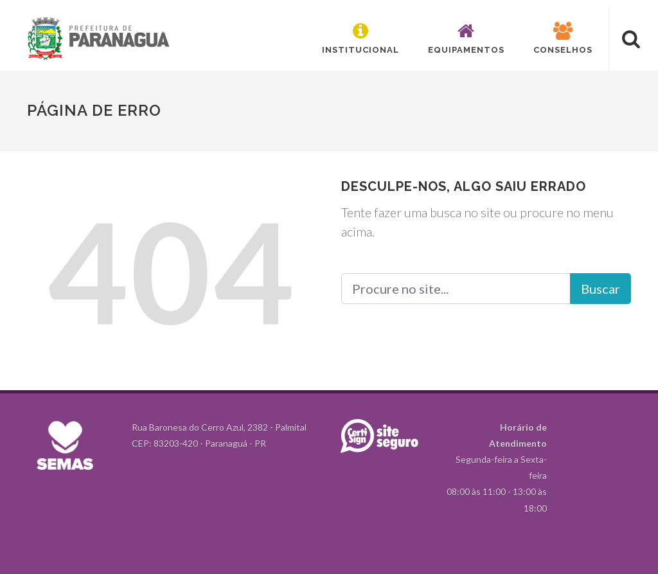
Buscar (600, 288)
